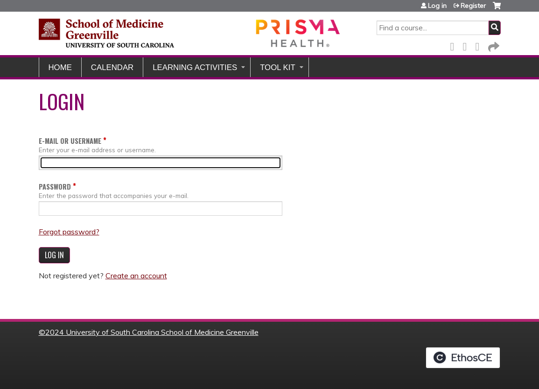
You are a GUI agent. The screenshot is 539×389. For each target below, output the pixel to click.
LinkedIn (480, 45)
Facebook (455, 45)
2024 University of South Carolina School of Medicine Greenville (152, 332)
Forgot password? (69, 231)
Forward (492, 45)
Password (55, 186)
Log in (437, 5)
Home (60, 67)
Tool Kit (277, 67)
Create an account (136, 275)
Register (473, 5)
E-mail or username (70, 141)
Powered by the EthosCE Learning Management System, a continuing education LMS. (463, 358)
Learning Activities (195, 67)
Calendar (112, 67)
